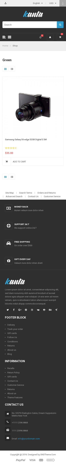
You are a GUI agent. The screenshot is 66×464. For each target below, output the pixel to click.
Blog (9, 354)
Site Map (9, 193)
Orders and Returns (46, 193)
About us (11, 350)
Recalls (10, 368)
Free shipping (22, 242)
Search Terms (25, 193)
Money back (21, 207)
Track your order (15, 329)
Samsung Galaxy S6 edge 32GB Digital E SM (26, 139)
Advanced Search (14, 196)
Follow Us (12, 337)
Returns (11, 345)
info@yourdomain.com (29, 438)
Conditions (12, 341)
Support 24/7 (21, 224)
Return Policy (13, 372)
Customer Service (52, 196)
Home (5, 45)
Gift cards (12, 333)
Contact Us (33, 196)
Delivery (11, 325)
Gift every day (22, 259)
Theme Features (14, 397)
